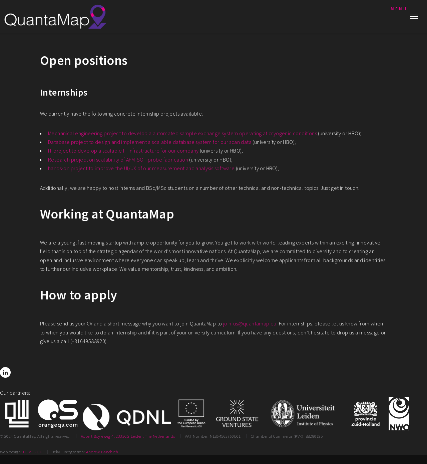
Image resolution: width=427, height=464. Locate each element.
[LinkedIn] (5, 372)
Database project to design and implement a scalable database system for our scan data (150, 142)
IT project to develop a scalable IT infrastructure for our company (123, 150)
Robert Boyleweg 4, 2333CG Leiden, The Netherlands (128, 436)
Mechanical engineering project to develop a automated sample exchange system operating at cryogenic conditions (182, 133)
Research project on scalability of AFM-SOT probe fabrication (118, 159)
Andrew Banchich (102, 451)
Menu (399, 8)
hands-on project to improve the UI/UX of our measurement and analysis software (141, 168)
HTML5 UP (32, 451)
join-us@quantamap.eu (250, 323)
